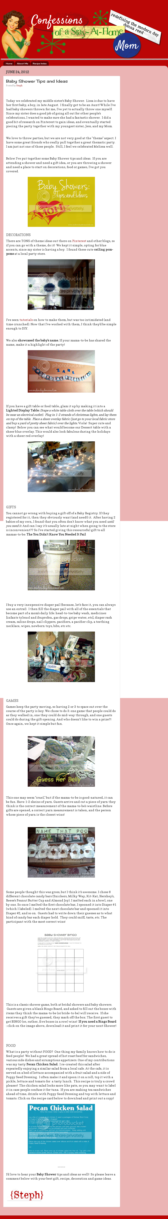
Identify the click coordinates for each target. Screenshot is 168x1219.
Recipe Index (40, 63)
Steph (19, 85)
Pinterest (79, 241)
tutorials (26, 320)
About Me (22, 63)
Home (9, 63)
